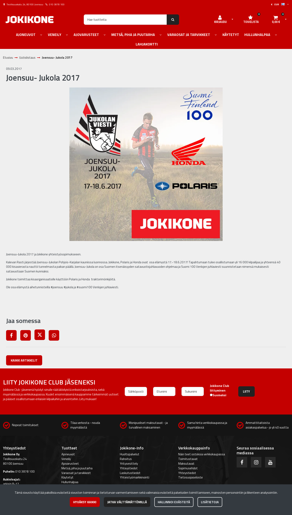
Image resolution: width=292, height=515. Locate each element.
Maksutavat (186, 463)
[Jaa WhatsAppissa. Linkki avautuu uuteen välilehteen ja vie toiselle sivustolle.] (55, 336)
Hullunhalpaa (69, 482)
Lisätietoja (210, 502)
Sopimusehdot (188, 468)
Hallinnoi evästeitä (174, 502)
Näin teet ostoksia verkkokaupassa (201, 454)
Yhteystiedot (129, 468)
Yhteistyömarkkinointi (134, 477)
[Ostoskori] (276, 19)
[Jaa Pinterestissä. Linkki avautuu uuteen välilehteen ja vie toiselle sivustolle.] (27, 336)
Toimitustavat (188, 459)
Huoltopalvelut (129, 454)
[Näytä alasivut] (41, 35)
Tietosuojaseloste (190, 477)
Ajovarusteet (70, 463)
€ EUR (278, 4)
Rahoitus (126, 459)
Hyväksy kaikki (84, 502)
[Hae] (125, 19)
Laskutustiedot (130, 473)
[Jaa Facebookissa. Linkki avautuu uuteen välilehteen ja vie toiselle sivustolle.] (13, 336)
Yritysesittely (129, 463)
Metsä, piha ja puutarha (76, 468)
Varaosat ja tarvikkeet (76, 473)
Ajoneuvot (68, 454)
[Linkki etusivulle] (29, 20)
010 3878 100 (56, 4)
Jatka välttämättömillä (127, 502)
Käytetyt (67, 477)
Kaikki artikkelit (24, 360)
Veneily (66, 459)
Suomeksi (219, 395)
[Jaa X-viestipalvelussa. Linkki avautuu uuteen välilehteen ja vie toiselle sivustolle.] (41, 336)
